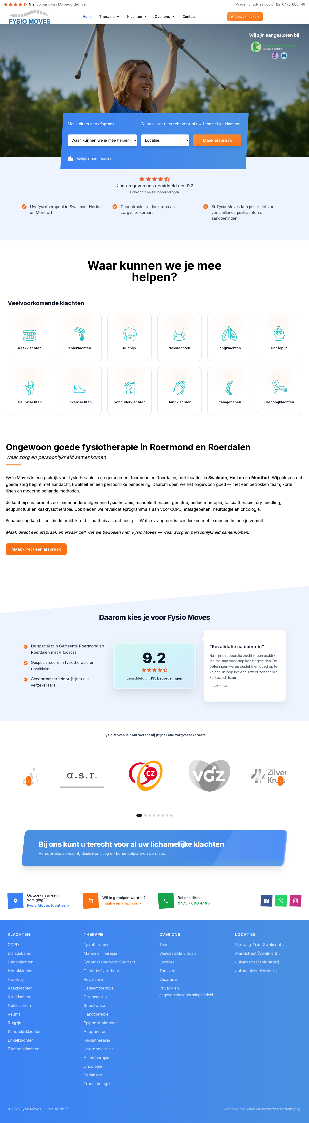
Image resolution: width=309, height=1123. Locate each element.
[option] (82, 776)
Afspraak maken (245, 16)
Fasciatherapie (97, 1040)
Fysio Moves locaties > (48, 905)
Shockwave (94, 1005)
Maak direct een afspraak (36, 549)
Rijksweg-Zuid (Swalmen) (260, 944)
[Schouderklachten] (129, 391)
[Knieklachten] (80, 337)
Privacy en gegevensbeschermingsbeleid (186, 991)
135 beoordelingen (73, 4)
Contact (189, 16)
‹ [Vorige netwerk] (28, 781)
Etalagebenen (20, 953)
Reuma (14, 1014)
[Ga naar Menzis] (154, 815)
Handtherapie (96, 1014)
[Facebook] (266, 901)
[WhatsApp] (281, 901)
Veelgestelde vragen (177, 953)
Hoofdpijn (17, 979)
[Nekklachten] (179, 337)
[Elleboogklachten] (279, 391)
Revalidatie (93, 979)
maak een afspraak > (121, 903)
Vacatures (168, 979)
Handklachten (20, 962)
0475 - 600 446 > (194, 903)
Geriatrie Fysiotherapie (104, 970)
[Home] (29, 16)
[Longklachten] (229, 337)
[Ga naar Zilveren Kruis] (149, 815)
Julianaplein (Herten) (256, 970)
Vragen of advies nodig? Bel (270, 4)
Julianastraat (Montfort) (259, 962)
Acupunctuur (96, 1031)
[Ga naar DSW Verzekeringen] (158, 815)
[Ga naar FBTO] (163, 815)
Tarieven (167, 970)
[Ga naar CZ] (139, 815)
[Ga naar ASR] (171, 815)
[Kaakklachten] (30, 337)
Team (164, 944)
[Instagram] (295, 901)
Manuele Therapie (100, 953)
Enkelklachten (21, 1040)
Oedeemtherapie (98, 988)
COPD (13, 944)
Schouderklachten (25, 1031)
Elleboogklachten (23, 1048)
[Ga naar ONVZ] (167, 815)
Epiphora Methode (101, 1022)
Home (87, 16)
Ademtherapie (96, 1057)
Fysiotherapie (96, 944)
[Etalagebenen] (229, 391)
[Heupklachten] (30, 391)
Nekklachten (19, 1005)
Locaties (166, 962)
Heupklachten (21, 970)
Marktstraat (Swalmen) (258, 953)
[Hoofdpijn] (279, 337)
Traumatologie (97, 1083)
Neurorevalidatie (99, 1048)
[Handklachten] (179, 391)
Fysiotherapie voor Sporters (109, 962)
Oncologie (93, 1066)
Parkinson (93, 1075)
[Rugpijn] (129, 337)
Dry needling (95, 996)
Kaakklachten (20, 988)
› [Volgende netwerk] (280, 781)
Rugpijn (14, 1022)
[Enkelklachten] (80, 391)
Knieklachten (19, 996)
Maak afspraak (217, 140)
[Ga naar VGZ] (145, 815)
